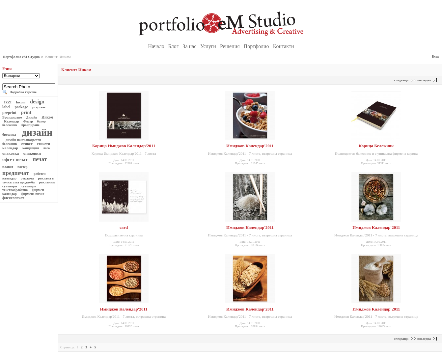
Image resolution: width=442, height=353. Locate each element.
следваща (401, 80)
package (21, 107)
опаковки (32, 153)
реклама (27, 178)
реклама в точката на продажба (28, 180)
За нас (190, 46)
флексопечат (13, 198)
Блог (174, 46)
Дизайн (31, 117)
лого (46, 148)
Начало (157, 46)
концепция (30, 148)
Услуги (208, 46)
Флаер (28, 121)
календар (10, 148)
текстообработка (15, 190)
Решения (230, 46)
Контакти (283, 46)
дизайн (35, 132)
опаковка (11, 153)
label (6, 107)
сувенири (29, 186)
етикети (43, 144)
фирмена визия (32, 194)
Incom (20, 102)
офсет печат (15, 159)
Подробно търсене (23, 92)
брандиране (30, 125)
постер (22, 167)
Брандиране (12, 117)
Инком (47, 117)
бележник (10, 125)
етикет (27, 144)
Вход (435, 56)
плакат (8, 167)
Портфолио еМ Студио (21, 57)
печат (39, 159)
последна (424, 80)
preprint (9, 112)
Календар (11, 121)
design (37, 101)
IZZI (8, 102)
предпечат (16, 173)
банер (41, 121)
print (26, 112)
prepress (38, 107)
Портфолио (257, 46)
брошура (9, 134)
